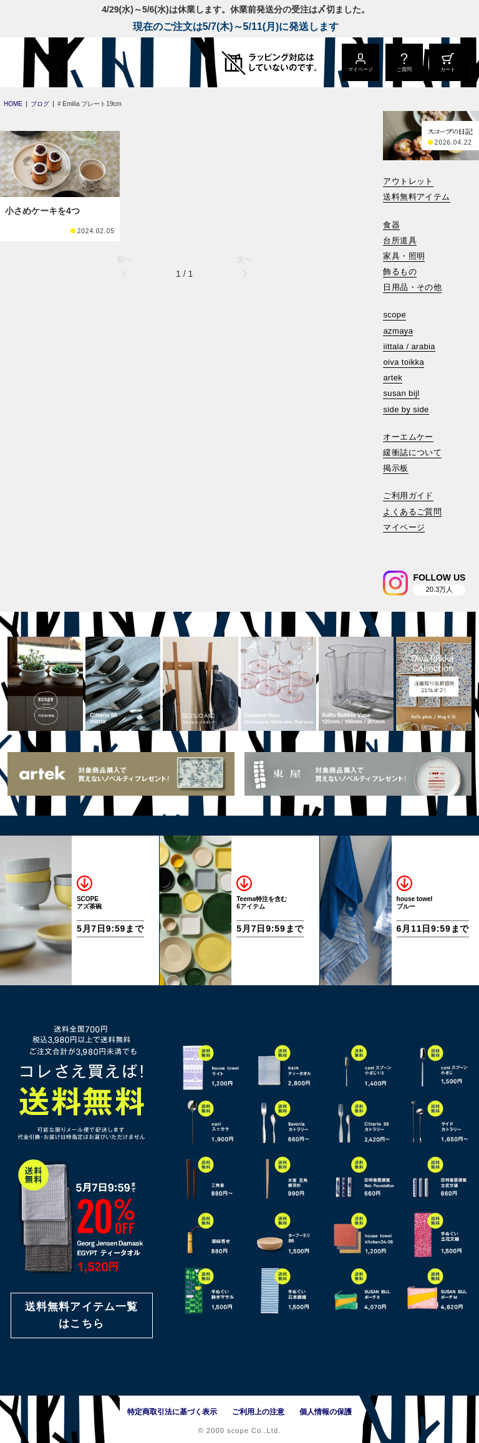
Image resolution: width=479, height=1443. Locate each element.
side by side (405, 409)
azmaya (398, 330)
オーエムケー (408, 437)
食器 (391, 224)
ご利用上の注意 (258, 1411)
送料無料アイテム (416, 196)
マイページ (404, 527)
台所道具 (400, 240)
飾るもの (400, 271)
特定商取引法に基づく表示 (172, 1411)
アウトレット (408, 181)
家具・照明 (404, 256)
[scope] (104, 62)
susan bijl (401, 393)
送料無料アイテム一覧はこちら (81, 1315)
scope (394, 314)
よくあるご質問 (412, 511)
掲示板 (395, 468)
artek (392, 377)
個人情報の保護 (325, 1411)
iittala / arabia (409, 346)
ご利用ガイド (408, 495)
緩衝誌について (412, 452)
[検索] (391, 544)
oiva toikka (403, 362)
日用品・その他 (412, 287)
